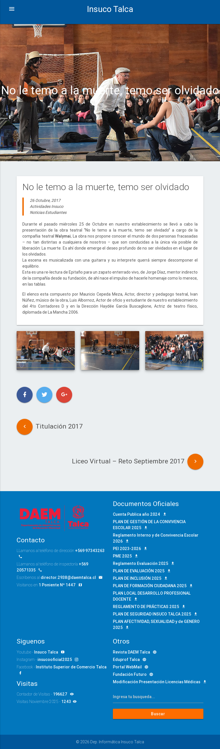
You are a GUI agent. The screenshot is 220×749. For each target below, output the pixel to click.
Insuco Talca (110, 9)
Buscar (158, 713)
